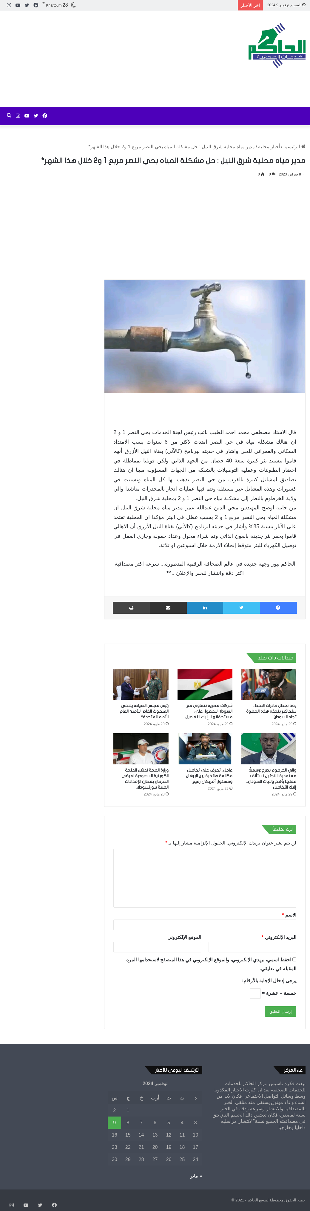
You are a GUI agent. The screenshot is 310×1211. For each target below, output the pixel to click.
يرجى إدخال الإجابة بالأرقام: (269, 980)
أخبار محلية (269, 146)
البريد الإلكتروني (279, 937)
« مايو (196, 1175)
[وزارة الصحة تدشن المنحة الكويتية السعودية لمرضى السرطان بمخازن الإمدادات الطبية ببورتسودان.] (140, 748)
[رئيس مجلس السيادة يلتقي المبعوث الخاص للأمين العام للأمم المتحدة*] (140, 684)
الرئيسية (294, 146)
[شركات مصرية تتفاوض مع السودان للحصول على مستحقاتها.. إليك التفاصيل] (205, 684)
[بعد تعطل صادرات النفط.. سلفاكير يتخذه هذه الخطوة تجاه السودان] (268, 684)
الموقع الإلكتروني (184, 937)
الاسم (289, 914)
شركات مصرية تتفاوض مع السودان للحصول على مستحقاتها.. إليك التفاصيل (208, 711)
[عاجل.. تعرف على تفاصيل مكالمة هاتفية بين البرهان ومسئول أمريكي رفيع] (205, 748)
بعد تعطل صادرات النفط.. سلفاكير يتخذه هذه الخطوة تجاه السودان (271, 711)
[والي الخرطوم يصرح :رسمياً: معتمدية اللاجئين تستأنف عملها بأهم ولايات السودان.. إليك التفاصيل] (268, 748)
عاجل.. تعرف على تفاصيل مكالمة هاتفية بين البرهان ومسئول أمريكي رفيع (209, 776)
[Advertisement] (103, 59)
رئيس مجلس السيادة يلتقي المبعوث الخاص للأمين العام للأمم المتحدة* (144, 711)
